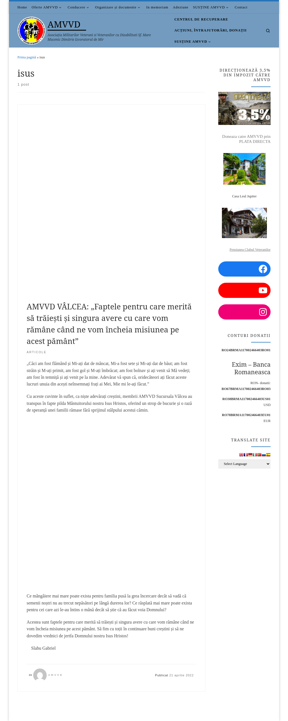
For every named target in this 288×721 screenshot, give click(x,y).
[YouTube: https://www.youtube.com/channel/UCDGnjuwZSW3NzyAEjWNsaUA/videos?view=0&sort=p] (244, 290)
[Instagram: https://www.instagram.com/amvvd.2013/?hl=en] (244, 312)
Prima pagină (26, 57)
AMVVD (55, 675)
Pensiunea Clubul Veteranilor (250, 250)
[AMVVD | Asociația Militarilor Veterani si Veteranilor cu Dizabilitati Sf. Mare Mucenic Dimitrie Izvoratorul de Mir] (31, 29)
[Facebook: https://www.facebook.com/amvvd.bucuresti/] (244, 269)
